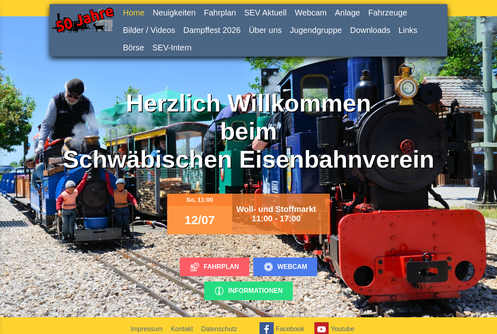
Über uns (265, 30)
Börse (133, 47)
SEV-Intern (172, 47)
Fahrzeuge (387, 12)
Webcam (311, 12)
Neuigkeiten (174, 12)
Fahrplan (220, 12)
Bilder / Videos (149, 30)
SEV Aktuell (265, 12)
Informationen (248, 291)
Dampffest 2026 (212, 30)
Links (408, 30)
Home (133, 12)
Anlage (347, 12)
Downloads (370, 30)
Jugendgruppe (316, 30)
